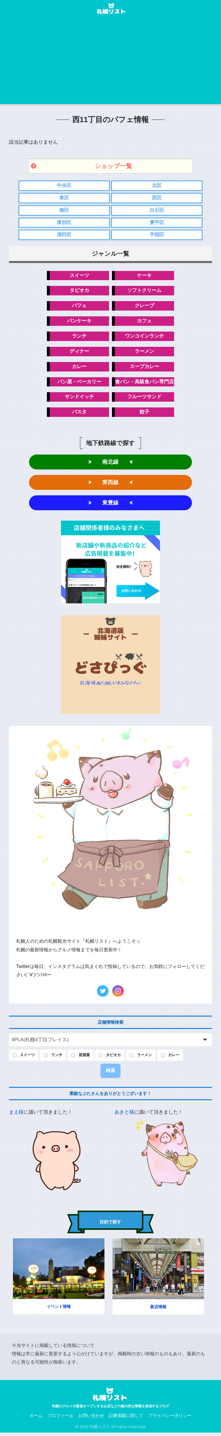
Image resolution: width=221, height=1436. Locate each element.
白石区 (157, 210)
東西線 (110, 485)
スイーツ (79, 276)
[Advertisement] (110, 61)
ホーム (36, 1419)
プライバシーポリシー (169, 1419)
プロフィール (60, 1419)
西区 (157, 198)
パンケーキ (79, 322)
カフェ (144, 322)
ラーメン (144, 353)
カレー (79, 368)
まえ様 (16, 1116)
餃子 (144, 414)
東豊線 (110, 506)
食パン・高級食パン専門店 (144, 383)
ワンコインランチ (144, 337)
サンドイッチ (79, 399)
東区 (64, 198)
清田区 (64, 235)
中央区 (64, 185)
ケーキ (144, 276)
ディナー (79, 353)
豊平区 (157, 223)
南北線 (110, 464)
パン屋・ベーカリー (79, 383)
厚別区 (64, 223)
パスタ (79, 414)
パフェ (79, 307)
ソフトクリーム (144, 291)
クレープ (144, 307)
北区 (157, 185)
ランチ (79, 337)
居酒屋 (89, 1058)
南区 (64, 210)
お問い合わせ (91, 1419)
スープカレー (144, 368)
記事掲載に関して (126, 1419)
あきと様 (124, 1116)
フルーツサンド (144, 399)
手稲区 (157, 235)
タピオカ (79, 291)
